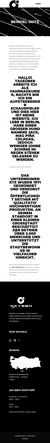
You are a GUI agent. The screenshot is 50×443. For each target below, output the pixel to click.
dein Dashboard (17, 267)
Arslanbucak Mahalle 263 (18, 374)
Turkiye (11, 379)
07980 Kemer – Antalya (18, 377)
